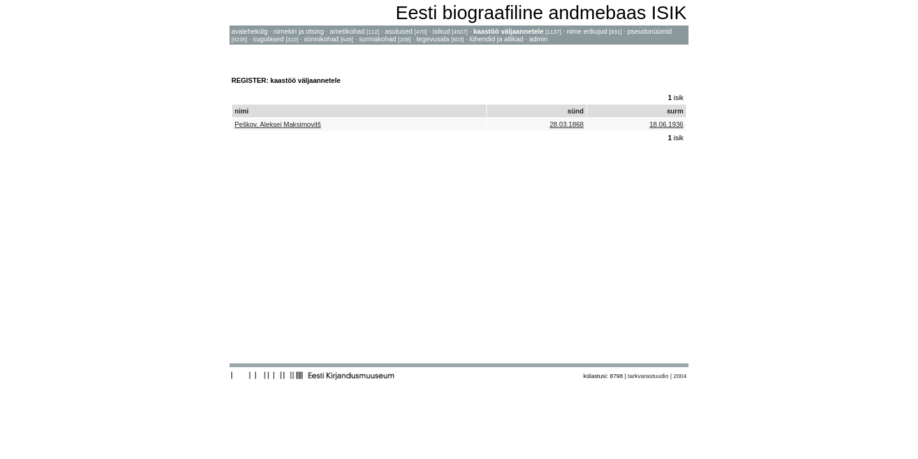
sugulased (268, 39)
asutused (398, 31)
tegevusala (432, 39)
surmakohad (378, 39)
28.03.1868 (566, 124)
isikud (441, 31)
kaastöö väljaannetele (508, 31)
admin (538, 39)
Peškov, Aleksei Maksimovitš (278, 124)
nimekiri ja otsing (298, 31)
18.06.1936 (666, 124)
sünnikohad (321, 39)
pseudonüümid (649, 31)
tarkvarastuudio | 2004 (657, 376)
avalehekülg (249, 31)
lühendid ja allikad (496, 39)
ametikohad (347, 31)
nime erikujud (587, 31)
